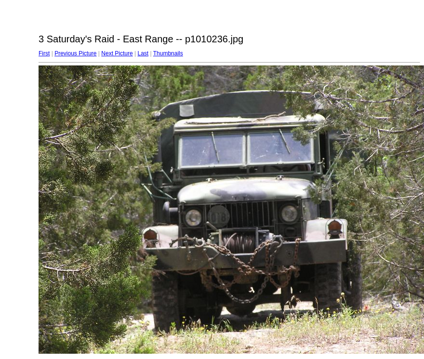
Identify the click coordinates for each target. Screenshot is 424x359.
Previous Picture (75, 53)
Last (142, 53)
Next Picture (116, 53)
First (44, 53)
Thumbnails (168, 53)
